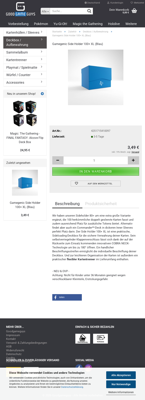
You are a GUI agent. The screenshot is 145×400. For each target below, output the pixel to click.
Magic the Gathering (88, 24)
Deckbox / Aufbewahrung (17, 42)
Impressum (13, 335)
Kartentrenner (16, 60)
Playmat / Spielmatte (21, 67)
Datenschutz (13, 354)
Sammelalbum (17, 52)
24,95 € (25, 150)
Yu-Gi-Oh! (60, 24)
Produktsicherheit (101, 203)
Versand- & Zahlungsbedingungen (26, 342)
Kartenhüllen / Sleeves (22, 32)
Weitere (131, 24)
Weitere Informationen (121, 392)
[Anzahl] (95, 160)
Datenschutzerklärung (72, 387)
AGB (8, 346)
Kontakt (11, 339)
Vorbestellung (18, 24)
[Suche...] (45, 11)
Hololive (114, 24)
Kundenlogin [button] (115, 1)
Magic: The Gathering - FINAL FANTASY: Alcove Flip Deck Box (24, 138)
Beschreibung (67, 203)
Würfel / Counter (18, 75)
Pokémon (41, 24)
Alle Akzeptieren (121, 375)
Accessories (15, 82)
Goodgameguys (15, 331)
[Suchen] (89, 11)
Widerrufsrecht (15, 350)
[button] (92, 1)
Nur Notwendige (121, 384)
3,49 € (25, 215)
